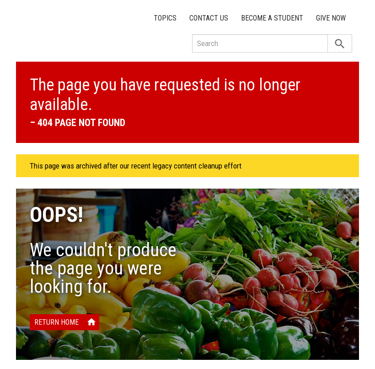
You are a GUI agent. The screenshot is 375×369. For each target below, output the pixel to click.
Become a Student (272, 18)
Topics (165, 18)
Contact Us (208, 18)
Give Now (331, 18)
